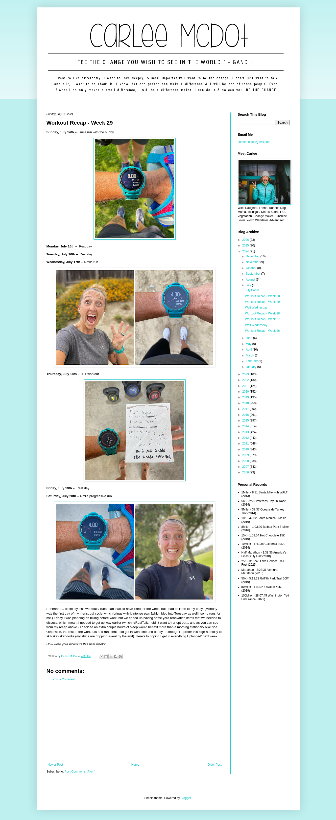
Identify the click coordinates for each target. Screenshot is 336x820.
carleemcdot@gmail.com (254, 142)
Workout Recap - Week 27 (262, 319)
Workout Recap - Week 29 (262, 302)
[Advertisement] (135, 722)
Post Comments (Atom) (80, 771)
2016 (246, 415)
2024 (246, 251)
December (253, 256)
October (251, 268)
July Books (252, 290)
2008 (246, 461)
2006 (246, 472)
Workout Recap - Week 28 (262, 313)
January (251, 367)
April (249, 349)
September (253, 273)
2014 (246, 426)
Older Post (215, 764)
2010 (246, 449)
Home (135, 764)
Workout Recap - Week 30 (262, 296)
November (253, 262)
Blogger (186, 798)
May (249, 344)
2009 (246, 455)
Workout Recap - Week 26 (262, 330)
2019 (246, 397)
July (249, 285)
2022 (246, 380)
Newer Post (55, 764)
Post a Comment (64, 679)
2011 (246, 443)
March (250, 355)
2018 (246, 403)
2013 (246, 432)
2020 (246, 391)
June (249, 338)
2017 (246, 409)
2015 (246, 420)
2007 (246, 466)
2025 (246, 245)
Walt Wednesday (256, 307)
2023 (246, 374)
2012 (246, 438)
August (251, 279)
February (252, 361)
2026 (246, 240)
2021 (246, 386)
